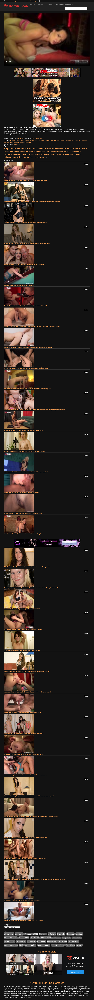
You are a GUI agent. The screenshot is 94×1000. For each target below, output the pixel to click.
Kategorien (32, 4)
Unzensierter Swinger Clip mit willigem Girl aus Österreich (22, 609)
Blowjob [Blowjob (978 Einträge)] (46, 148)
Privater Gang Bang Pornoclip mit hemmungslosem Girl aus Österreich (26, 368)
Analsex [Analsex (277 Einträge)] (25, 148)
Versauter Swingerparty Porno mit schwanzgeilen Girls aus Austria (24, 451)
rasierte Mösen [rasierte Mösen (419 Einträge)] (23, 157)
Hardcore (78, 140)
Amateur (12, 140)
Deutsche (37, 140)
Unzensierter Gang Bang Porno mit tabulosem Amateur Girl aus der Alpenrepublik (29, 796)
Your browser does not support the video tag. (47, 39)
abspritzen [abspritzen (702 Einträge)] (9, 148)
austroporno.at (16, 1)
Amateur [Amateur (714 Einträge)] (18, 148)
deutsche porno (34, 1)
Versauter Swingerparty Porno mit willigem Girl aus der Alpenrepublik (25, 837)
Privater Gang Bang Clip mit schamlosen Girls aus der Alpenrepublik (25, 858)
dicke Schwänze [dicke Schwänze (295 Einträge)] (80, 148)
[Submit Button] (85, 8)
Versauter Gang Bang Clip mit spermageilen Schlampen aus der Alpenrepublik (28, 347)
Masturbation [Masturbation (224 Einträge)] (46, 154)
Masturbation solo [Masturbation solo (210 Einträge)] (58, 154)
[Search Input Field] (74, 8)
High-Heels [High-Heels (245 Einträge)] (17, 154)
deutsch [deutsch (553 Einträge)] (70, 148)
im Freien (84, 140)
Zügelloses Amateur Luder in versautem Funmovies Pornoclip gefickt (25, 222)
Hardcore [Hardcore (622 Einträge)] (8, 154)
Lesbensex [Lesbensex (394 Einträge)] (36, 154)
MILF (5, 142)
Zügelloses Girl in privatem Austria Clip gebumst (19, 285)
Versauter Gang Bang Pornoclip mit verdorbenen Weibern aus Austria (25, 775)
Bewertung (41, 4)
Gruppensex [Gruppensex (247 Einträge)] (76, 151)
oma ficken (25, 1)
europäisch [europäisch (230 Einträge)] (47, 151)
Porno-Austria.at (16, 5)
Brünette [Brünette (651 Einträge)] (54, 148)
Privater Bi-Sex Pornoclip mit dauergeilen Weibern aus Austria (23, 712)
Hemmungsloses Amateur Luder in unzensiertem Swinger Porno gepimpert (27, 243)
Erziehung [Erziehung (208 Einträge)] (38, 151)
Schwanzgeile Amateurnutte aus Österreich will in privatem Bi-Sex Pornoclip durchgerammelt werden (35, 879)
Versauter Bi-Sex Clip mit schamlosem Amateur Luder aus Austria (24, 264)
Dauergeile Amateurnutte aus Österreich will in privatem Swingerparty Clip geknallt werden (32, 201)
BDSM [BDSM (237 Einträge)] (31, 148)
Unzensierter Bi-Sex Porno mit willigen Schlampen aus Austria (23, 629)
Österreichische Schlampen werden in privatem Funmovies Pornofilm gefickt (27, 388)
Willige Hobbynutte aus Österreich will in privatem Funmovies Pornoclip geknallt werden (31, 816)
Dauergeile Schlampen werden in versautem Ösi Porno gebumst (23, 754)
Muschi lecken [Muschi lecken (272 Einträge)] (75, 154)
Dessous (26, 140)
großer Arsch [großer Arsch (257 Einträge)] (66, 151)
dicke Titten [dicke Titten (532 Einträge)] (9, 151)
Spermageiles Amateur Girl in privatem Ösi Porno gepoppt (22, 650)
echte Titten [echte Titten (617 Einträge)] (28, 151)
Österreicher (19, 142)
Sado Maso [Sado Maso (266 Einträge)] (34, 157)
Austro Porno (19, 140)
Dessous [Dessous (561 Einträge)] (62, 148)
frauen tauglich (70, 140)
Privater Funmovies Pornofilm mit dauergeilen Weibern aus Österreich (25, 180)
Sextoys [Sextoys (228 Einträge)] (42, 157)
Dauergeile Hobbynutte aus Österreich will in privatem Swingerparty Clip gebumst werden (31, 588)
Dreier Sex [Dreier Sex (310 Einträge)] (18, 151)
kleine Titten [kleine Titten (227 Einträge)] (26, 154)
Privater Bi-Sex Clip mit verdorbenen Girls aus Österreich (21, 492)
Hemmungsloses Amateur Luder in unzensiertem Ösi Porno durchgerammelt (27, 692)
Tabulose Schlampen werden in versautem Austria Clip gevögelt (23, 733)
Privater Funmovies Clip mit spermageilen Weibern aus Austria (23, 430)
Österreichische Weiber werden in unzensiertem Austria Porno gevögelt (26, 472)
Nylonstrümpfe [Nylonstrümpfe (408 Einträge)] (10, 157)
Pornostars (50, 4)
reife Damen (27, 142)
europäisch (51, 140)
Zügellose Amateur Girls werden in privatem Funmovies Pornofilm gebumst (27, 567)
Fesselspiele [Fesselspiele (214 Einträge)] (56, 151)
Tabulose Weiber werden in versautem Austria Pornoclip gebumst (24, 534)
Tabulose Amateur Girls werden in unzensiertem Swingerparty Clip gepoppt (27, 671)
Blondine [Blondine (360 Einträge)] (38, 148)
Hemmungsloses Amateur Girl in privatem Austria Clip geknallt (23, 920)
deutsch (32, 140)
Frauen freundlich (60, 140)
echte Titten (44, 140)
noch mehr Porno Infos (10, 135)
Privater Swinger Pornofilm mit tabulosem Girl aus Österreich (23, 513)
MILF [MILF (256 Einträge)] (67, 154)
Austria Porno (17, 144)
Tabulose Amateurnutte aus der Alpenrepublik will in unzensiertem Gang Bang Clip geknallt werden (34, 409)
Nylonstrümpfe (11, 142)
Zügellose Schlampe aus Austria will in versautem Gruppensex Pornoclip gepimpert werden (32, 326)
